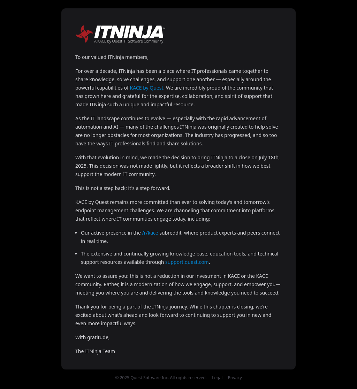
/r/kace (150, 232)
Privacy (235, 378)
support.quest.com (187, 262)
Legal (217, 378)
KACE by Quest (147, 87)
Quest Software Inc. (149, 378)
